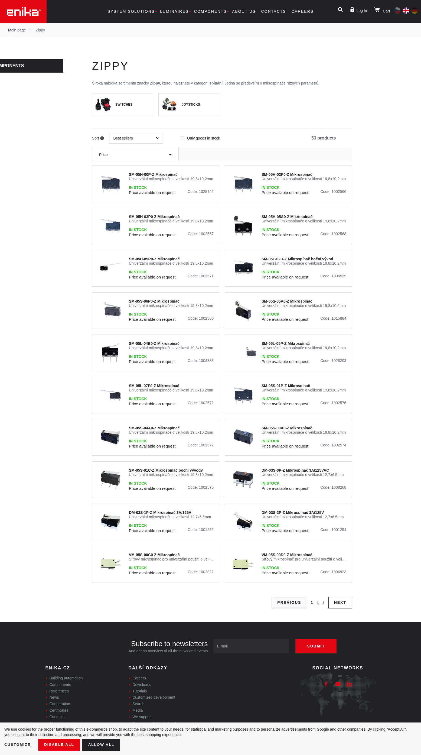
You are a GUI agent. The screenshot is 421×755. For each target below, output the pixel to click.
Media (137, 710)
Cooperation (60, 704)
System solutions (131, 11)
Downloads (141, 684)
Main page (17, 30)
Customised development (153, 697)
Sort (98, 138)
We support (142, 717)
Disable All (60, 744)
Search (138, 704)
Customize (17, 744)
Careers (302, 11)
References (59, 691)
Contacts (273, 11)
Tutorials (139, 691)
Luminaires (174, 11)
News (54, 697)
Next (340, 602)
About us (244, 11)
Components (210, 11)
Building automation (66, 678)
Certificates (59, 710)
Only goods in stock (200, 136)
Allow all (103, 744)
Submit (318, 646)
